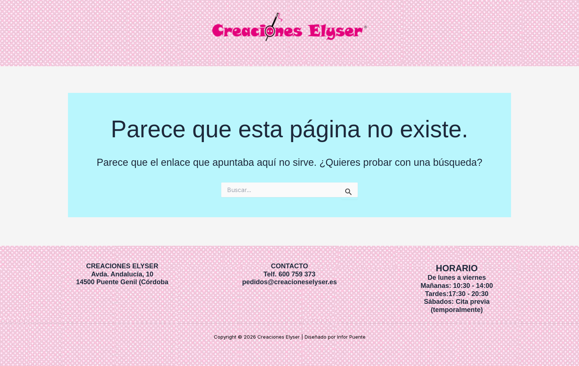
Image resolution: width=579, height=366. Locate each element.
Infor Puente (351, 337)
